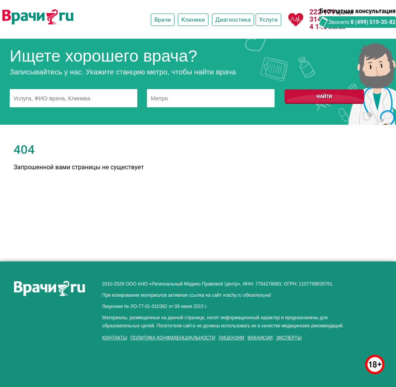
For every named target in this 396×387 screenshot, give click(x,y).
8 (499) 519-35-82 (373, 22)
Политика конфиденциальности (172, 338)
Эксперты (289, 338)
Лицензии (231, 338)
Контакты (114, 338)
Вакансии (260, 338)
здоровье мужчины (40, 345)
